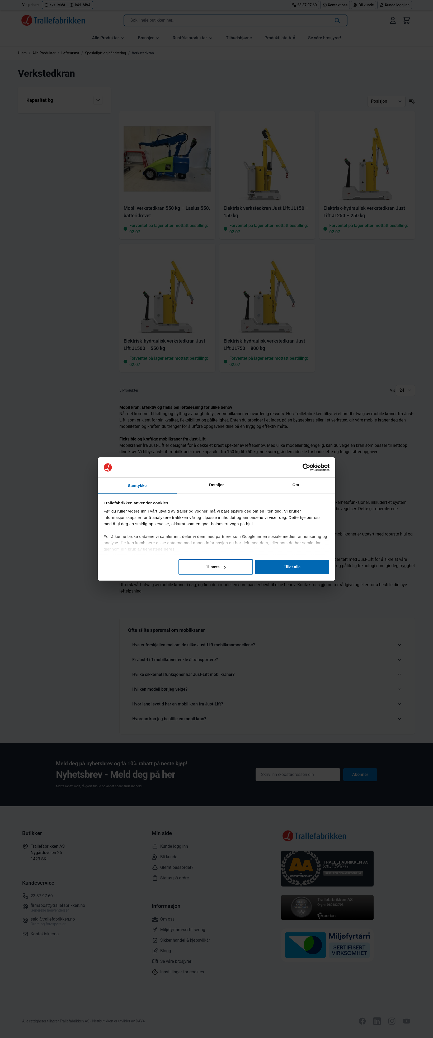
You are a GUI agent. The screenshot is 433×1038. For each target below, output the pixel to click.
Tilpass (216, 567)
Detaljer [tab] (216, 484)
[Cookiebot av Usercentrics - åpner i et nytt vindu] (306, 467)
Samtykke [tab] (137, 485)
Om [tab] (295, 484)
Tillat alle (292, 567)
